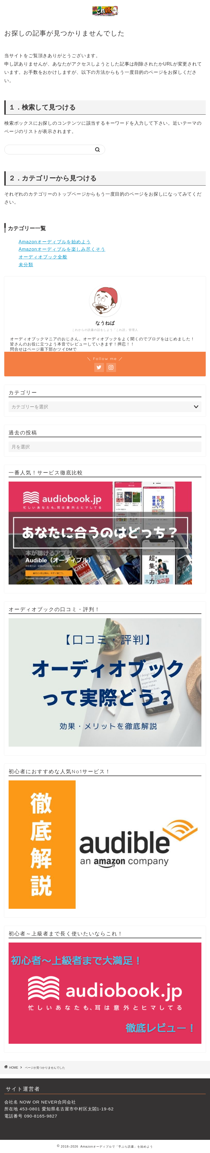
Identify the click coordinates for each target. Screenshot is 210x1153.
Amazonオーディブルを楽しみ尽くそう (62, 249)
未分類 (26, 264)
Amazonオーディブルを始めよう (55, 241)
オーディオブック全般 (43, 257)
